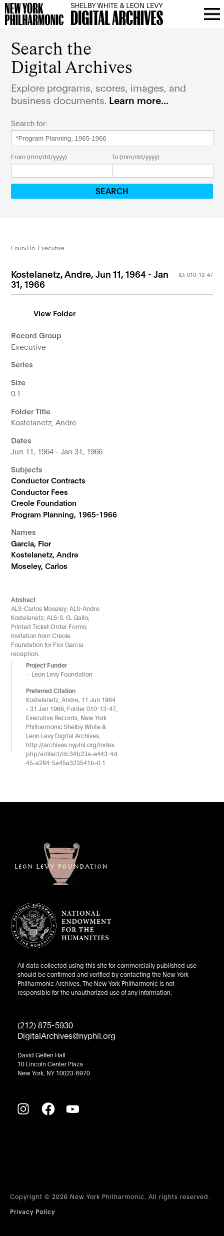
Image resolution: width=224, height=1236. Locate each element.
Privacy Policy (32, 1211)
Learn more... (138, 100)
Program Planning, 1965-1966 (64, 514)
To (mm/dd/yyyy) (136, 156)
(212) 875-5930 (45, 1024)
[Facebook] (48, 1109)
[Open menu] (212, 14)
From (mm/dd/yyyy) (39, 156)
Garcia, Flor (31, 543)
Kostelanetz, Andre (44, 554)
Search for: (29, 123)
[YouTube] (72, 1109)
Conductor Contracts (48, 480)
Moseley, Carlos (39, 565)
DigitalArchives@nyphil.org (67, 1035)
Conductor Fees (39, 491)
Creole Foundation (43, 502)
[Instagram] (23, 1109)
